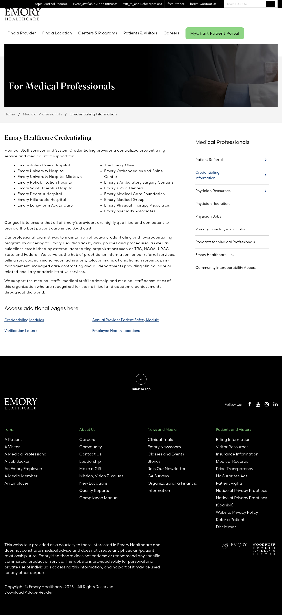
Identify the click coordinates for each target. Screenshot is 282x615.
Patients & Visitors (140, 33)
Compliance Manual (99, 497)
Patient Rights (229, 483)
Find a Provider (21, 33)
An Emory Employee (23, 468)
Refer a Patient (230, 519)
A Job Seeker (17, 461)
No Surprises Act (231, 475)
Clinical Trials (160, 439)
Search (270, 4)
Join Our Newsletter (167, 468)
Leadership (90, 461)
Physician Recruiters (212, 203)
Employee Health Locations (116, 330)
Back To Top (141, 389)
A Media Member (20, 475)
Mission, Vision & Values (101, 475)
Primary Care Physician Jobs (220, 229)
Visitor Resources (232, 446)
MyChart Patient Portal (214, 33)
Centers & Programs (97, 33)
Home (9, 114)
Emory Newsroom (164, 446)
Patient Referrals (209, 159)
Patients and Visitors (233, 429)
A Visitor (12, 446)
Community (90, 446)
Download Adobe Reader (28, 592)
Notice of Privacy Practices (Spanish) (241, 501)
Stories (154, 461)
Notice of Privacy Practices (241, 490)
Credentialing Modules (24, 320)
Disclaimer (226, 526)
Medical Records (232, 461)
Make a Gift (90, 468)
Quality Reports (94, 490)
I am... (9, 429)
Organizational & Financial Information (173, 487)
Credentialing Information (207, 175)
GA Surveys (158, 475)
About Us (87, 429)
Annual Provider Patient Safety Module (125, 320)
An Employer (16, 483)
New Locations (93, 483)
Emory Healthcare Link (214, 254)
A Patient (13, 439)
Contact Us (90, 454)
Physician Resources (212, 190)
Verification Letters (20, 330)
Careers (171, 33)
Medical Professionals (42, 114)
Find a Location (57, 33)
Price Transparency (234, 468)
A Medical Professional (25, 454)
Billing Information (233, 439)
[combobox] (251, 4)
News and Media (162, 429)
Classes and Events (166, 454)
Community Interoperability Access (225, 267)
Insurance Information (237, 454)
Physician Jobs (208, 216)
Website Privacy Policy (237, 512)
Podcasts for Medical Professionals (225, 242)
